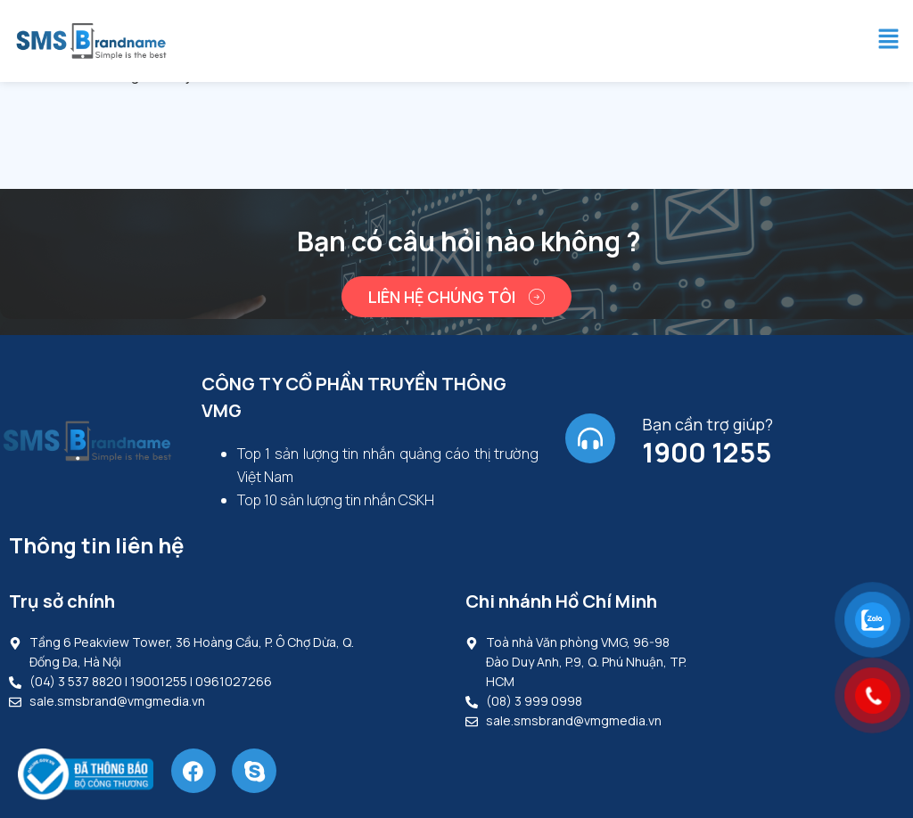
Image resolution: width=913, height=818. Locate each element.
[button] (889, 41)
